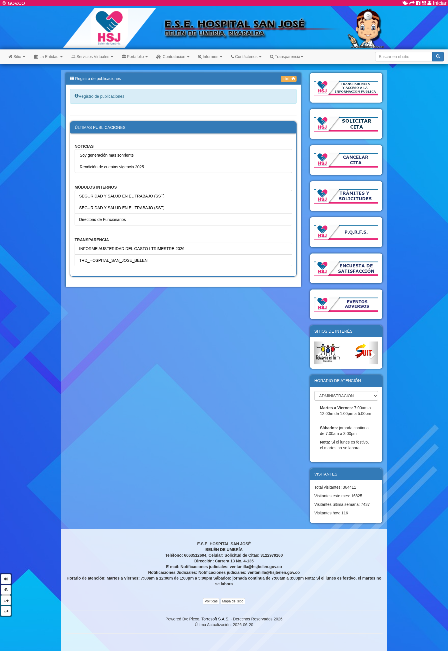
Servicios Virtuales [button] (92, 56)
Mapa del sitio (232, 601)
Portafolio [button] (135, 56)
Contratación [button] (172, 56)
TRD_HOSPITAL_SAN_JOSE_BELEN (113, 260)
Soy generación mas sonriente (107, 155)
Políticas (211, 601)
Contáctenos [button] (246, 56)
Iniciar (437, 3)
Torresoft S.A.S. (215, 619)
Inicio (289, 79)
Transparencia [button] (286, 56)
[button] (319, 353)
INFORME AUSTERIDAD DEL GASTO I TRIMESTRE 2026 (132, 248)
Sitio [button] (17, 56)
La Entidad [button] (48, 56)
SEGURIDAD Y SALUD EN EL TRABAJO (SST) (122, 196)
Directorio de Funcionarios (102, 219)
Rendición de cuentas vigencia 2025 (112, 167)
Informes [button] (210, 56)
